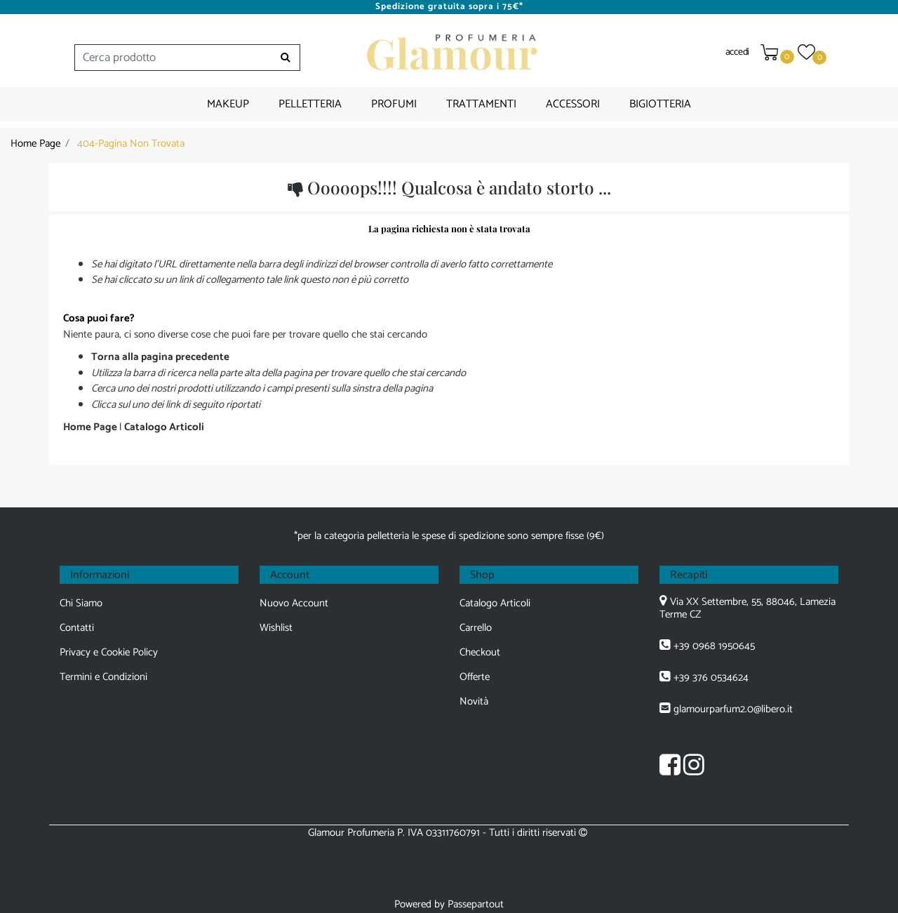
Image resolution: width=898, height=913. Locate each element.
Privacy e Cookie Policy (109, 652)
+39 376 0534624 (711, 677)
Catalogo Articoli (164, 427)
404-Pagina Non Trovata (131, 143)
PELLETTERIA (310, 104)
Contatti (77, 628)
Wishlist (276, 628)
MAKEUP (228, 104)
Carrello (476, 628)
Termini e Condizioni (103, 677)
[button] (286, 57)
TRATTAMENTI (481, 104)
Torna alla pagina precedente (160, 357)
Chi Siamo (81, 603)
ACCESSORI (573, 104)
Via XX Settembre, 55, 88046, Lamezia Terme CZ (747, 608)
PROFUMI (394, 104)
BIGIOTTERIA (660, 104)
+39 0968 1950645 (714, 646)
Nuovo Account (294, 603)
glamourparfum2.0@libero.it (733, 709)
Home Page (35, 143)
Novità (474, 701)
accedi (737, 52)
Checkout (480, 652)
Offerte (475, 677)
